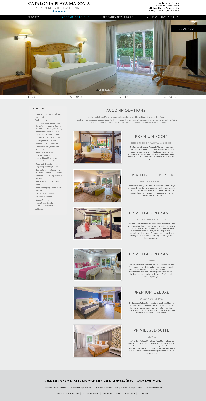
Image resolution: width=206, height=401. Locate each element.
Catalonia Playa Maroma (81, 387)
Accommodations (75, 17)
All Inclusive (129, 393)
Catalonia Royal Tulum (131, 387)
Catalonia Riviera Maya (107, 387)
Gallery (123, 97)
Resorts (33, 17)
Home (31, 97)
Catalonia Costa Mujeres (55, 387)
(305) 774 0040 (172, 11)
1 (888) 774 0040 (156, 11)
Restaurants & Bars (117, 17)
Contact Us (170, 97)
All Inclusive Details (162, 17)
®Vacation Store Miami (68, 393)
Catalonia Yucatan (154, 387)
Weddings (76, 97)
